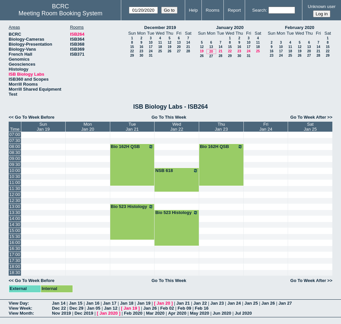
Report (234, 10)
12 (169, 42)
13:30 (14, 212)
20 (178, 47)
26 (169, 51)
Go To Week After (308, 117)
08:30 (14, 152)
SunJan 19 (43, 127)
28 (188, 51)
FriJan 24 (265, 127)
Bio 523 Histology (132, 206)
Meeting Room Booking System (60, 13)
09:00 (14, 158)
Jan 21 (183, 303)
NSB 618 (176, 170)
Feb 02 (167, 308)
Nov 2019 (61, 313)
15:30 (14, 236)
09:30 (14, 164)
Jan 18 (126, 303)
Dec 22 (59, 308)
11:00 (14, 182)
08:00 (14, 146)
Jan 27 (285, 303)
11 (160, 42)
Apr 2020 (177, 313)
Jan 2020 (109, 313)
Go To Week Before (35, 117)
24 (151, 51)
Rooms (212, 10)
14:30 (14, 224)
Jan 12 (110, 308)
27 (178, 51)
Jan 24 (234, 303)
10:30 (14, 176)
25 (160, 51)
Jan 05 (93, 308)
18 (160, 47)
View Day (18, 303)
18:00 (14, 266)
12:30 (14, 200)
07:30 (14, 140)
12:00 (14, 194)
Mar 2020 (155, 313)
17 (151, 47)
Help (193, 10)
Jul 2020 (243, 313)
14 (188, 42)
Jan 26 (268, 303)
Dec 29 (77, 308)
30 (141, 55)
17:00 (14, 254)
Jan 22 (200, 303)
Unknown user (321, 6)
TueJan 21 (132, 127)
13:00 (14, 206)
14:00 (14, 218)
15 (132, 47)
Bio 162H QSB (132, 146)
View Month (21, 313)
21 (188, 47)
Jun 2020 (222, 313)
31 (151, 55)
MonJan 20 (87, 127)
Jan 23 (217, 303)
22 (132, 51)
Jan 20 (163, 303)
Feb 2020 (133, 313)
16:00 (14, 242)
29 (132, 55)
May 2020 (199, 313)
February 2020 (299, 27)
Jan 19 (143, 303)
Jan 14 (58, 303)
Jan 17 (109, 303)
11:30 (14, 188)
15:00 (14, 230)
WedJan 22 (176, 127)
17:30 (14, 260)
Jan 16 (92, 303)
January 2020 (229, 27)
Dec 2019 (84, 313)
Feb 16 (201, 308)
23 (141, 51)
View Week (20, 308)
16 (141, 47)
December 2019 (160, 27)
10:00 (14, 170)
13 (178, 42)
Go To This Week (169, 117)
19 (169, 47)
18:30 (14, 272)
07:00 (14, 134)
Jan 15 (75, 303)
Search (259, 10)
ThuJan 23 (221, 127)
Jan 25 (251, 303)
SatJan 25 (310, 127)
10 (151, 42)
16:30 (14, 248)
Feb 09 (184, 308)
